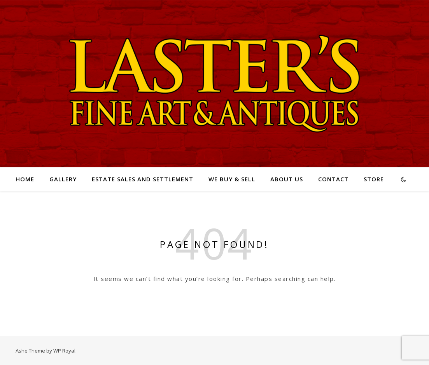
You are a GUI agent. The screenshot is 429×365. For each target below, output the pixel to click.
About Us (286, 179)
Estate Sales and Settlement (142, 179)
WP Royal (64, 350)
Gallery (63, 179)
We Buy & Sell (231, 179)
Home (25, 179)
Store (374, 179)
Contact (333, 179)
